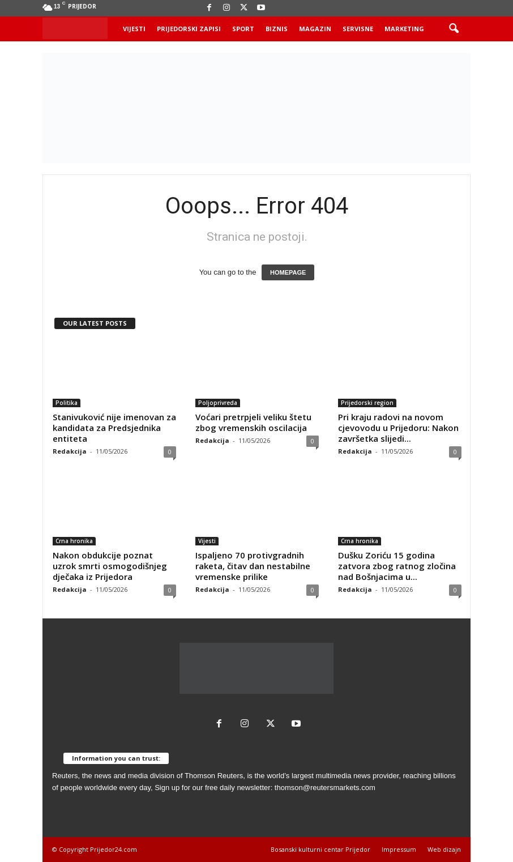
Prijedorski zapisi (189, 28)
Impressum (399, 849)
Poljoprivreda (217, 403)
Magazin (315, 28)
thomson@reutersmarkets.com (325, 787)
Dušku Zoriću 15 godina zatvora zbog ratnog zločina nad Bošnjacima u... (397, 565)
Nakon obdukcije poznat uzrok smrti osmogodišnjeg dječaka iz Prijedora (110, 565)
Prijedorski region (367, 403)
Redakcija (70, 451)
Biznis (277, 28)
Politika (66, 403)
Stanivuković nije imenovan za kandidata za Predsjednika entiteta (114, 427)
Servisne (358, 28)
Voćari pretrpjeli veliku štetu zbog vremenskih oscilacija (253, 422)
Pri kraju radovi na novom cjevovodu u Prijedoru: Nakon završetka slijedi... (398, 427)
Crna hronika (74, 541)
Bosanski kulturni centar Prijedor (320, 849)
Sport (243, 28)
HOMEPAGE (288, 272)
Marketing (404, 28)
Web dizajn (444, 849)
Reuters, (66, 775)
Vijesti (134, 28)
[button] (453, 28)
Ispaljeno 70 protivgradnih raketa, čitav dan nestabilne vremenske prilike (252, 565)
